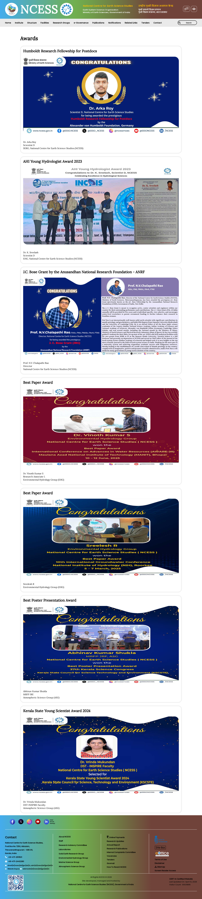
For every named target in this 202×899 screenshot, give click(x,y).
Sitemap (160, 867)
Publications (98, 22)
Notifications (114, 22)
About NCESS (65, 836)
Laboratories (64, 849)
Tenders (145, 22)
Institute (19, 22)
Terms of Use (161, 859)
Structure (32, 22)
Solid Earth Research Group (71, 853)
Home (8, 22)
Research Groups (61, 22)
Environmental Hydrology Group (73, 858)
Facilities (45, 22)
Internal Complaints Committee (121, 852)
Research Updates (115, 841)
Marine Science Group (69, 862)
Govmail (110, 863)
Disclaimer (159, 863)
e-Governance (81, 22)
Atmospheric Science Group (72, 866)
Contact (157, 22)
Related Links (131, 22)
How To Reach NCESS (116, 867)
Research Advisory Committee (73, 845)
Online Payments (116, 837)
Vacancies (112, 856)
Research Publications (117, 848)
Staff (61, 841)
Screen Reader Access (165, 870)
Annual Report (113, 845)
